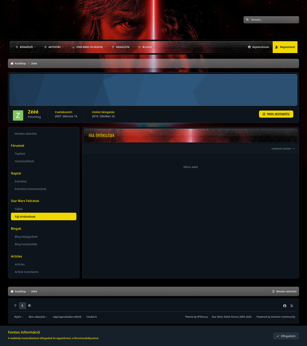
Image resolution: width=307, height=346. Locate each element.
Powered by (276, 316)
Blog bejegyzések (26, 236)
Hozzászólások (24, 161)
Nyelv (19, 316)
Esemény (21, 181)
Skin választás (38, 316)
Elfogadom (285, 336)
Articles (20, 264)
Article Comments (27, 272)
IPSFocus (202, 316)
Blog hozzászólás (26, 244)
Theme (189, 316)
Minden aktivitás (26, 133)
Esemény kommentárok (30, 189)
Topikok (20, 153)
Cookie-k (92, 316)
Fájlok (19, 209)
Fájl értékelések (25, 216)
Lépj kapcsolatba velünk (67, 316)
